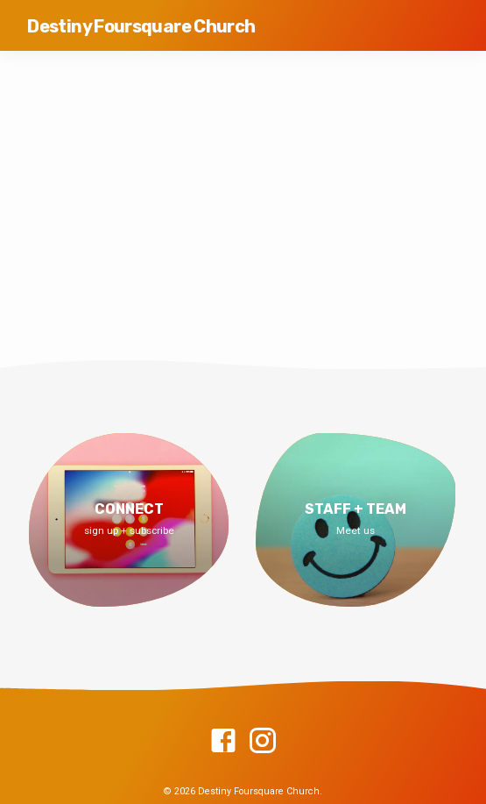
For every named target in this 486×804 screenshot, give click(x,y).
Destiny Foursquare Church (141, 26)
